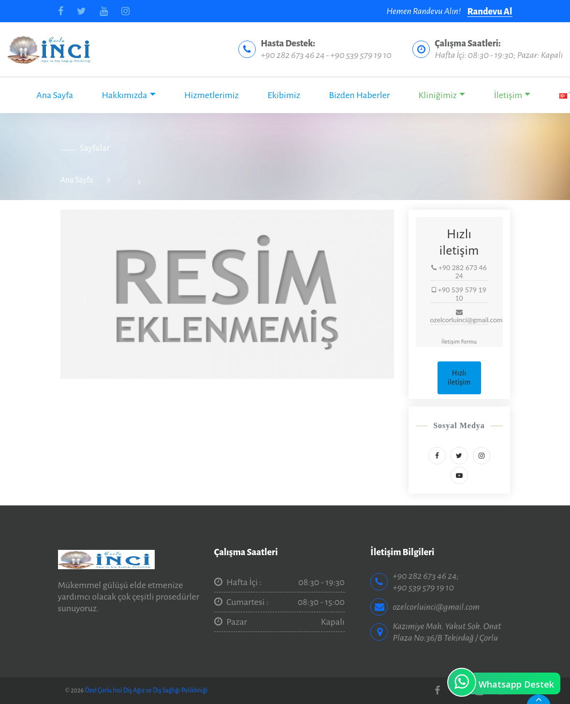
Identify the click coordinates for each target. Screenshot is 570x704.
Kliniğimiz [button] (437, 95)
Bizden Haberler (359, 95)
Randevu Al (489, 11)
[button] (85, 299)
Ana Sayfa (54, 95)
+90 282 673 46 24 (292, 55)
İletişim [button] (508, 95)
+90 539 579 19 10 (361, 55)
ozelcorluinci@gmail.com (436, 607)
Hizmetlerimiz (211, 95)
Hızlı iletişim (459, 377)
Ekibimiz (283, 95)
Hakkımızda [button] (124, 95)
